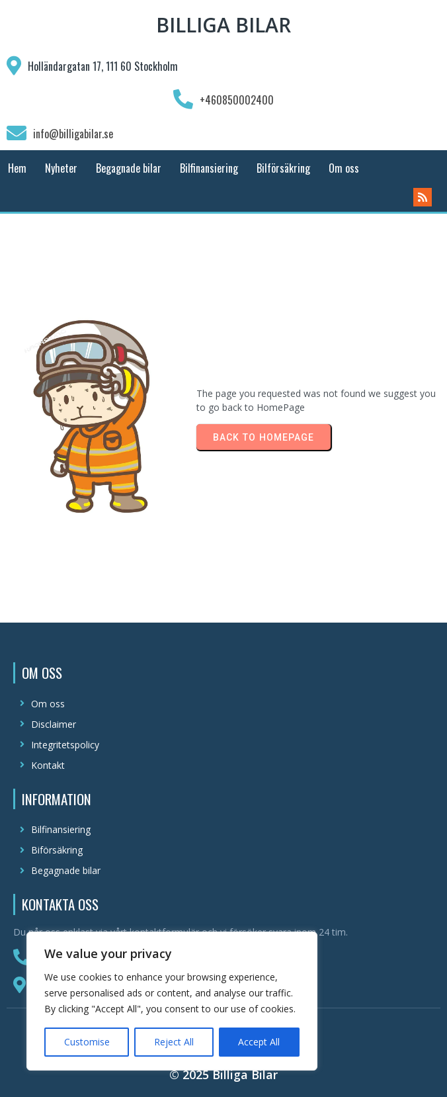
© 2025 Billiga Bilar (223, 1074)
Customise (87, 1041)
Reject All (174, 1041)
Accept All (259, 1041)
